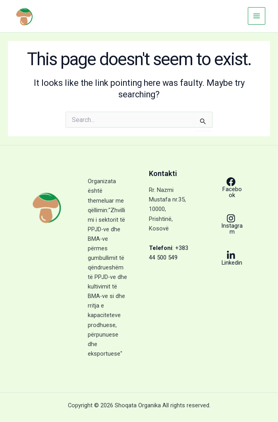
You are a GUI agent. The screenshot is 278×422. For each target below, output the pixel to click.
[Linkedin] (231, 258)
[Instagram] (231, 224)
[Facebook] (231, 187)
